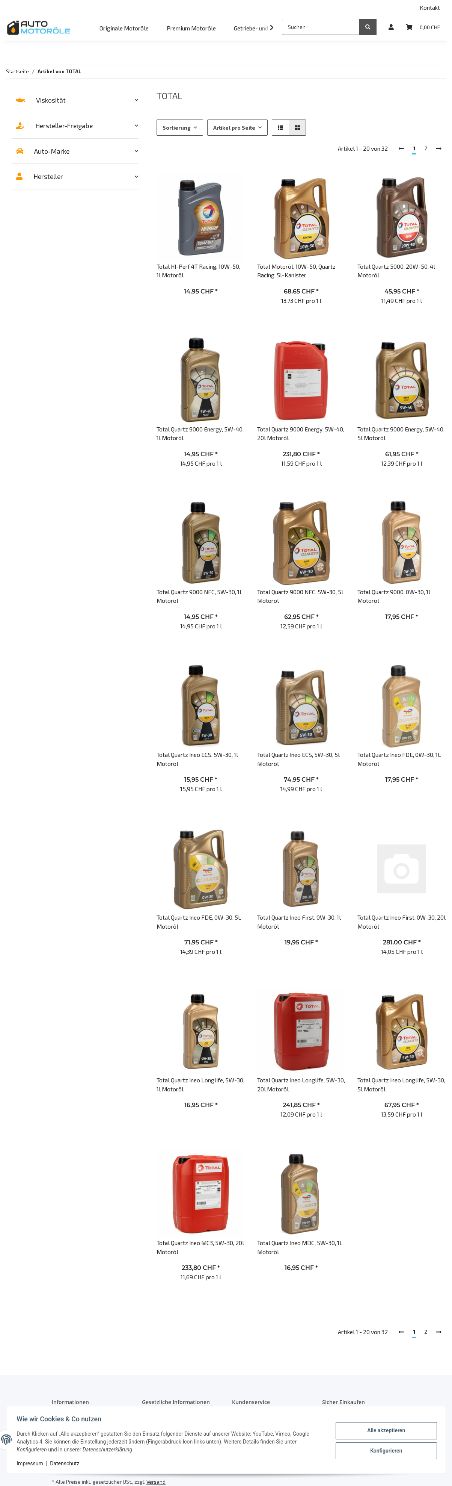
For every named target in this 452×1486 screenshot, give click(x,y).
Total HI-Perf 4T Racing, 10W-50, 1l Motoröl (198, 270)
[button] (391, 27)
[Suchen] (321, 27)
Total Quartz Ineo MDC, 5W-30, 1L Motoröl (300, 1247)
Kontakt (430, 7)
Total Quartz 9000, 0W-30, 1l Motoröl (393, 596)
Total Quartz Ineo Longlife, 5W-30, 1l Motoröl (200, 1084)
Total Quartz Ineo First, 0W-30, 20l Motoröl (401, 921)
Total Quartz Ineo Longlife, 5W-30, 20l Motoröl (301, 1084)
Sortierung (177, 127)
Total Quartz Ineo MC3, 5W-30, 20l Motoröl (200, 1247)
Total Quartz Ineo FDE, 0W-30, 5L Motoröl (199, 921)
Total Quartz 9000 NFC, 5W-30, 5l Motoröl (300, 596)
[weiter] (439, 148)
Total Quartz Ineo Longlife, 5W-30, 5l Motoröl (401, 1084)
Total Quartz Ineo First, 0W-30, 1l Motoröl (299, 921)
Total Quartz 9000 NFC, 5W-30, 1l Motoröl (199, 596)
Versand (156, 1481)
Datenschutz (66, 1463)
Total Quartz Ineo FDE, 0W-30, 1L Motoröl (399, 759)
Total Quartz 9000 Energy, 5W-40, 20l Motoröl (300, 433)
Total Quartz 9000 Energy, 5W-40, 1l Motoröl (200, 433)
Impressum (31, 1463)
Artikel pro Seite (234, 127)
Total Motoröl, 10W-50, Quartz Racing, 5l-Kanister (296, 270)
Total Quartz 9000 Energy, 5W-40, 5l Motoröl (400, 433)
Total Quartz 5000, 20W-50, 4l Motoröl (396, 270)
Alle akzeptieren (384, 1431)
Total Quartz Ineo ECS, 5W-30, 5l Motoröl (298, 759)
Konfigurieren (384, 1450)
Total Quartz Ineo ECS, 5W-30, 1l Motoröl (197, 759)
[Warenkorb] (423, 27)
